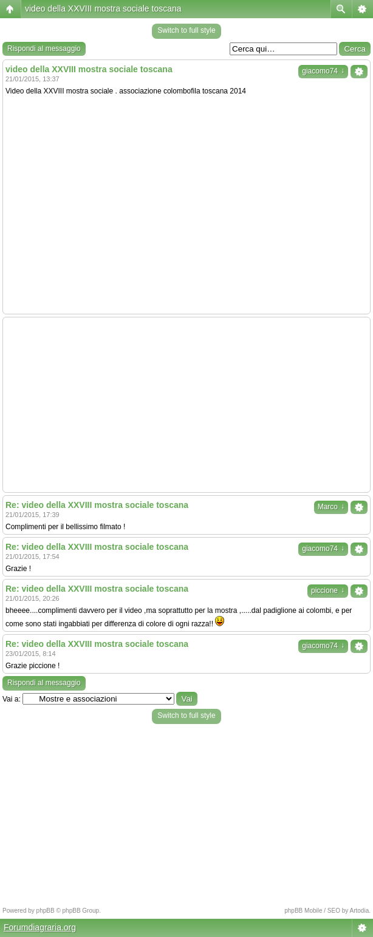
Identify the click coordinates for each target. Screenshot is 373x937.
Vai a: (11, 699)
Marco (331, 506)
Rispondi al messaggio (44, 48)
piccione (327, 590)
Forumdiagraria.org (40, 927)
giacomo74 (323, 71)
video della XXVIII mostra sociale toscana (103, 8)
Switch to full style (186, 30)
